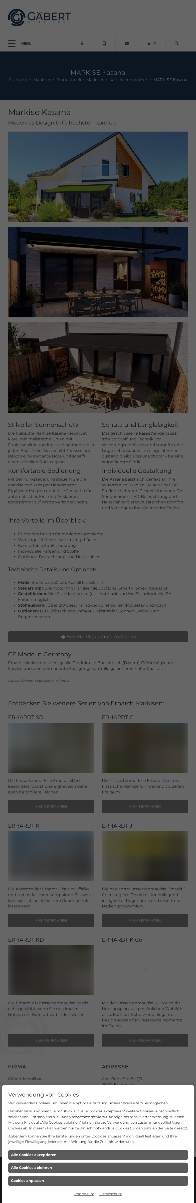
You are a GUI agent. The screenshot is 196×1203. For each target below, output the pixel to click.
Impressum (84, 1194)
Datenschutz (110, 1194)
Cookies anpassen (27, 1180)
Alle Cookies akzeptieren (34, 1155)
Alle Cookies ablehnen (31, 1167)
